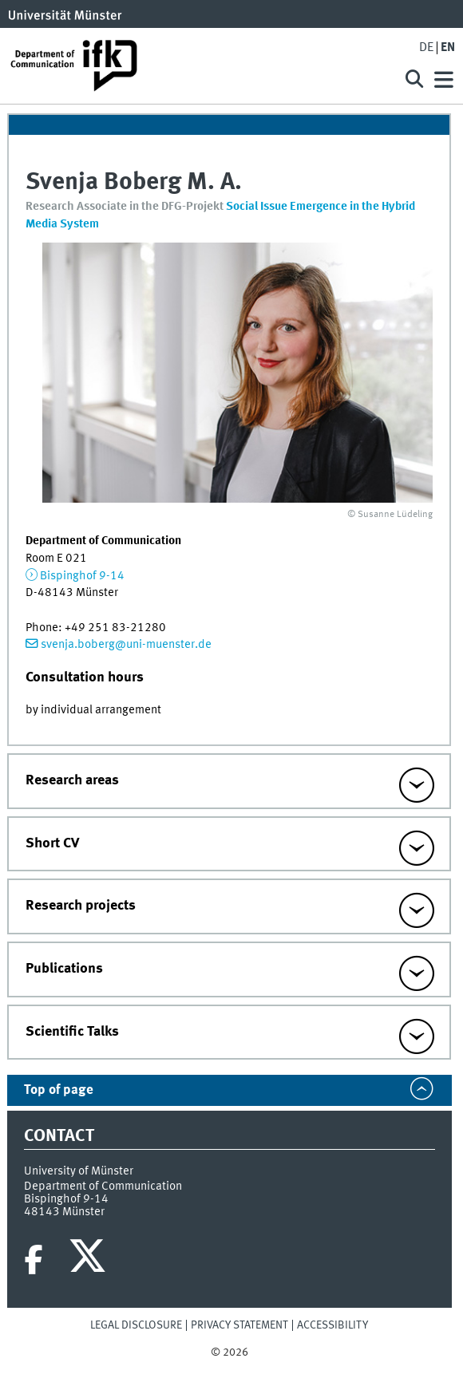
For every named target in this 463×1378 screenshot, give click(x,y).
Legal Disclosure (136, 1325)
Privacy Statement (239, 1325)
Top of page (58, 1090)
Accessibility (332, 1325)
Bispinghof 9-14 (82, 576)
